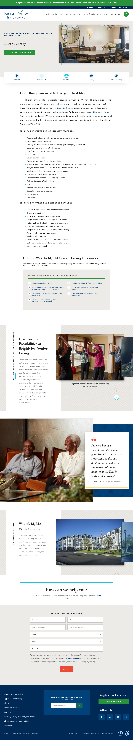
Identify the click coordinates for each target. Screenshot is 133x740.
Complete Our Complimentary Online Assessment (47, 294)
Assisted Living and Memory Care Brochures (84, 294)
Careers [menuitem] (91, 7)
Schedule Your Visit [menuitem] (119, 7)
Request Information (20, 52)
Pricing (91, 80)
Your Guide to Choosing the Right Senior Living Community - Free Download (48, 288)
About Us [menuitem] (102, 7)
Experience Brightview (13, 694)
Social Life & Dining (42, 80)
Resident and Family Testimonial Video (86, 283)
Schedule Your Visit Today (105, 3)
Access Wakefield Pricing (42, 283)
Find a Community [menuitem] (72, 14)
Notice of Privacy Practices (90, 733)
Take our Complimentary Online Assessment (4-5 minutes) (45, 301)
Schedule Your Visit (12, 708)
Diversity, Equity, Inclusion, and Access (19, 717)
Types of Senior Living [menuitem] (92, 14)
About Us (8, 703)
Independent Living (64, 108)
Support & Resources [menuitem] (112, 14)
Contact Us (8, 726)
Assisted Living (93, 112)
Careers (7, 712)
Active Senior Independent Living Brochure (84, 288)
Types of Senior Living (13, 699)
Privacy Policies (73, 658)
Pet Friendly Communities (16, 721)
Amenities (66, 80)
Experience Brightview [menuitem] (52, 14)
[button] (126, 14)
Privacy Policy (74, 733)
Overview (16, 80)
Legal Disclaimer (108, 733)
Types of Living (116, 80)
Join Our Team (113, 701)
